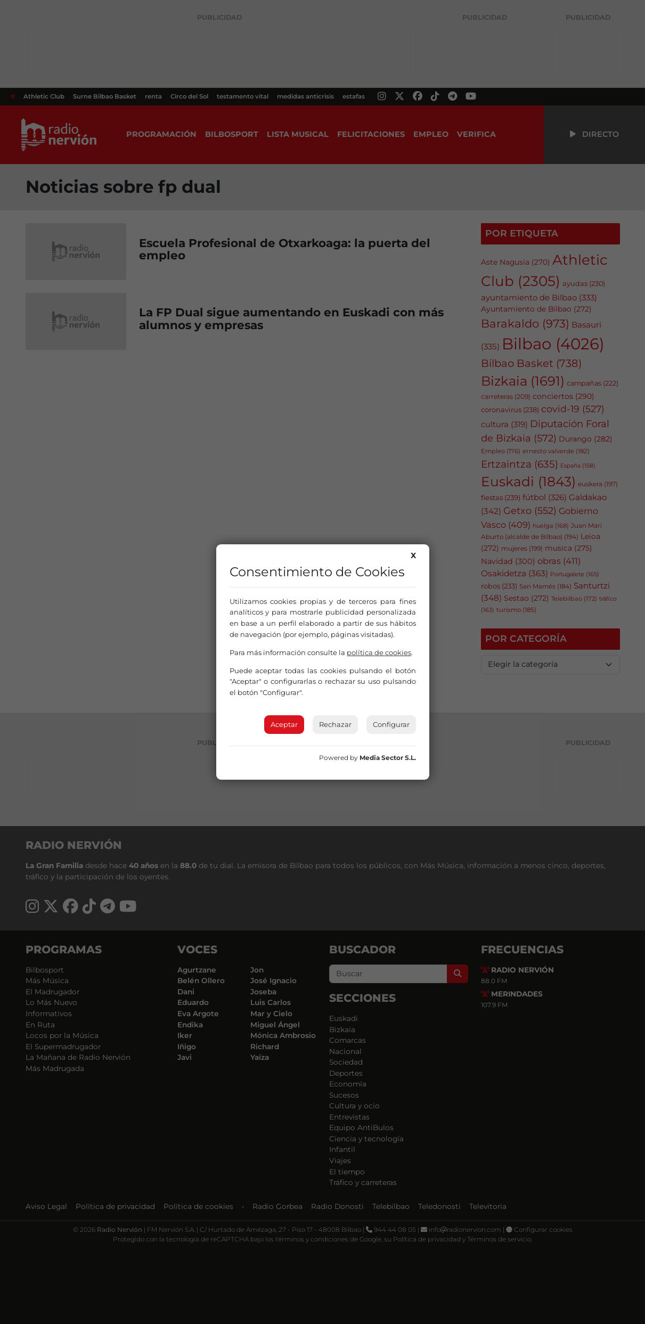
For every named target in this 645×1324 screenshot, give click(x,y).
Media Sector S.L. (388, 758)
